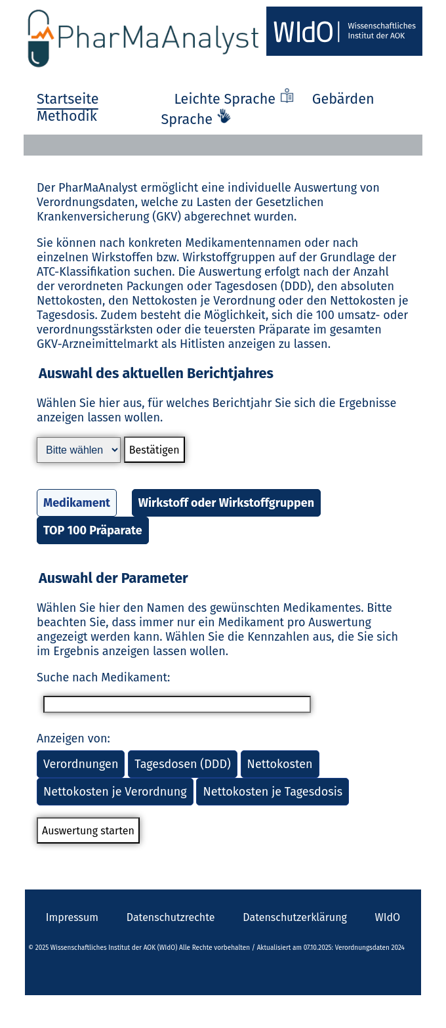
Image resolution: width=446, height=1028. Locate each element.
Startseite (67, 99)
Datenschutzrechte (171, 917)
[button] (223, 457)
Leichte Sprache (236, 99)
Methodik (67, 116)
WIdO (388, 917)
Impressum (72, 917)
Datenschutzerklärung (295, 917)
